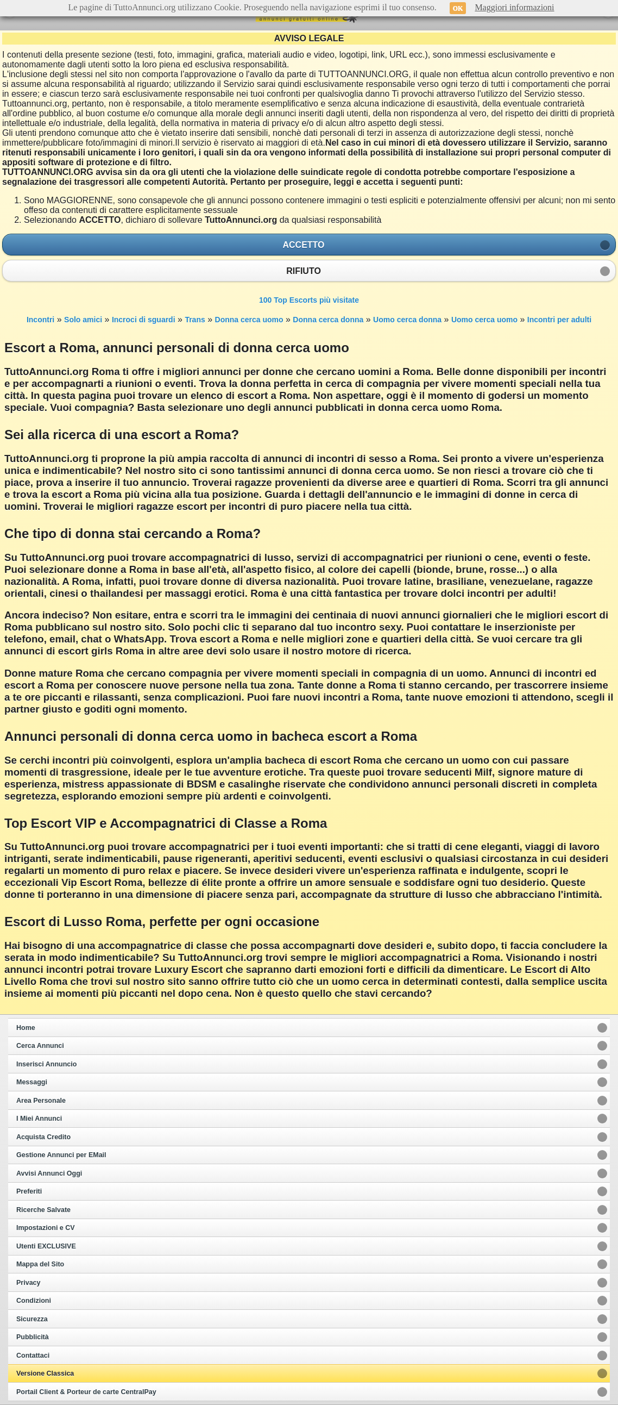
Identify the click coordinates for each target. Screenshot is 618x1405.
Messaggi (31, 1082)
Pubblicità (32, 1337)
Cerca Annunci (40, 1046)
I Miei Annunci (39, 1118)
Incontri (40, 319)
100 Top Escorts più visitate (309, 300)
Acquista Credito (43, 1137)
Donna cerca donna (328, 319)
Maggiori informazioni (514, 7)
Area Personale (41, 1100)
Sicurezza (32, 1319)
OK (458, 8)
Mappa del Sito (40, 1264)
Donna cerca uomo (249, 319)
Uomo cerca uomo (484, 319)
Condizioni (33, 1300)
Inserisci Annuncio (46, 1064)
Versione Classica (45, 1373)
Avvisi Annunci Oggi (49, 1173)
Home (25, 1028)
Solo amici (83, 319)
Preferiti (29, 1191)
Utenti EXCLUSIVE (46, 1246)
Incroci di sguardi (143, 319)
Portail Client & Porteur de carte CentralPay (86, 1392)
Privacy (28, 1283)
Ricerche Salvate (43, 1210)
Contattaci (32, 1355)
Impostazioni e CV (45, 1228)
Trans (195, 319)
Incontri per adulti (559, 319)
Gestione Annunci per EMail (61, 1155)
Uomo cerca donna (407, 319)
